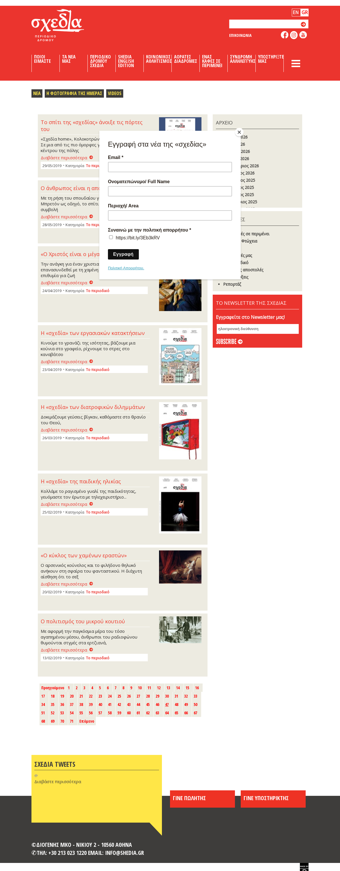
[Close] (239, 132)
